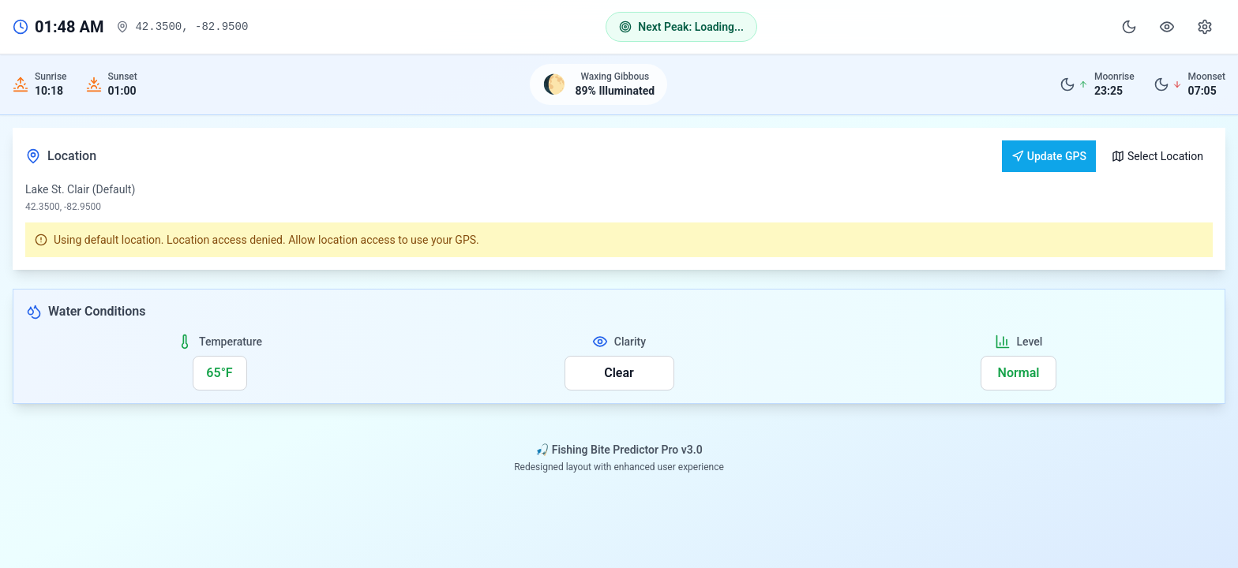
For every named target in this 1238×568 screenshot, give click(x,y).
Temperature (230, 341)
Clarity (630, 341)
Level (1030, 341)
